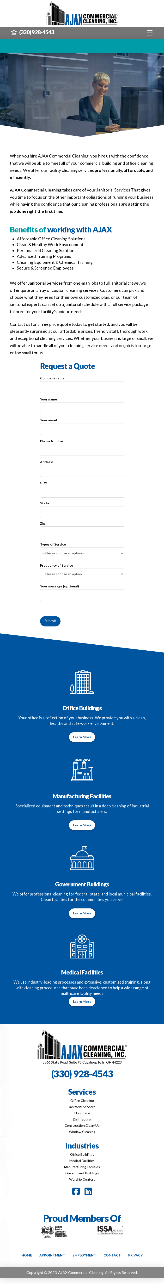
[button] (149, 33)
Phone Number (82, 446)
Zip (82, 528)
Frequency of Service (82, 570)
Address (82, 466)
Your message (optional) (82, 589)
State (82, 508)
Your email (82, 425)
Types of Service (82, 549)
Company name (82, 383)
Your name (82, 404)
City (82, 487)
